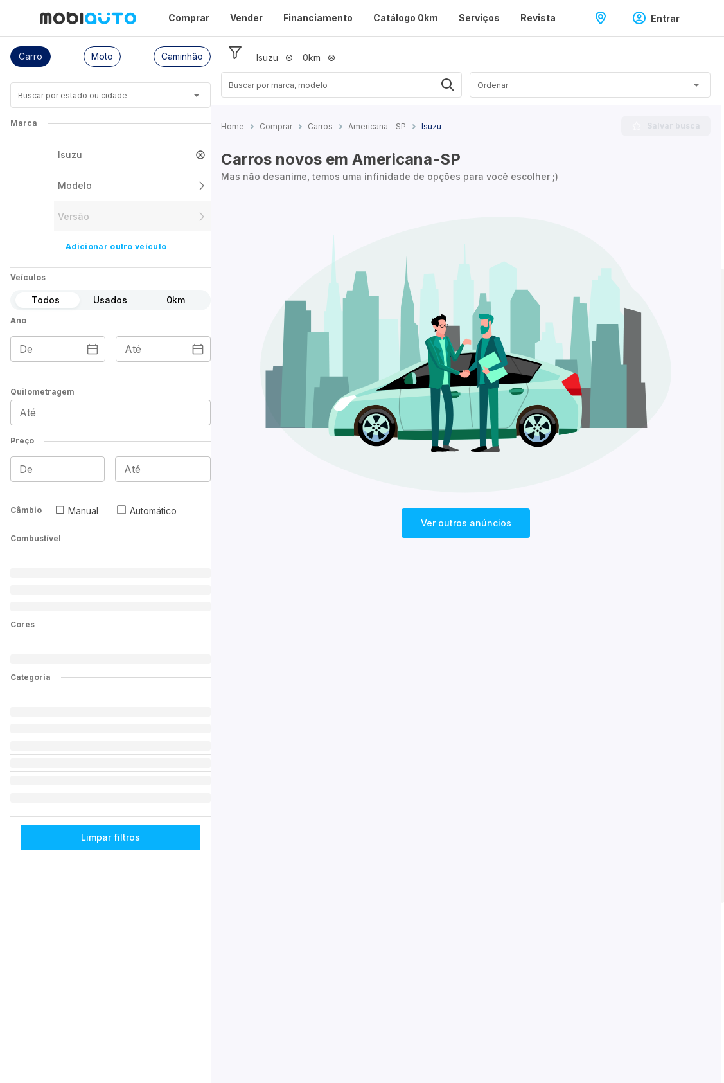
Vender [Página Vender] (246, 17)
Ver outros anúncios (466, 522)
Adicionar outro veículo (116, 246)
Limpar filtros (110, 837)
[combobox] (95, 99)
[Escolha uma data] (92, 349)
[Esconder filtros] (235, 53)
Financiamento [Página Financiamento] (318, 17)
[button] (30, 56)
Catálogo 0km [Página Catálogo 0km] (405, 17)
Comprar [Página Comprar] (188, 17)
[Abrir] (197, 95)
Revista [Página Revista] (538, 17)
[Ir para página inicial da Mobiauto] (88, 18)
